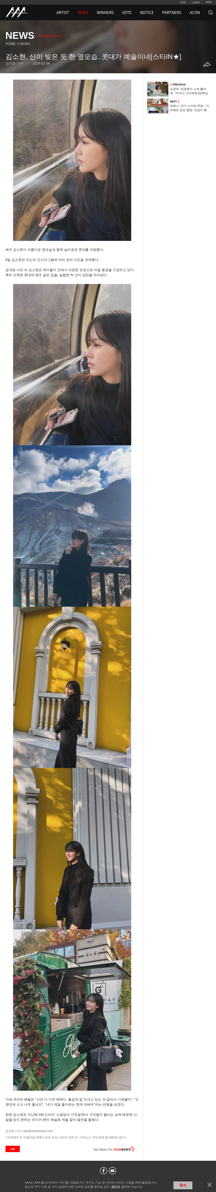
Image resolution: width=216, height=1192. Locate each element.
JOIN (183, 2)
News (25, 44)
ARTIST (63, 12)
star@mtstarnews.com (38, 1131)
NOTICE (147, 12)
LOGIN (196, 2)
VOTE (127, 12)
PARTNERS (171, 12)
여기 (114, 1186)
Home (10, 44)
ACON (195, 12)
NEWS (83, 12)
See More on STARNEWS (116, 1149)
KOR (208, 2)
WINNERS (105, 12)
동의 (183, 1185)
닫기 (210, 1185)
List (12, 1149)
